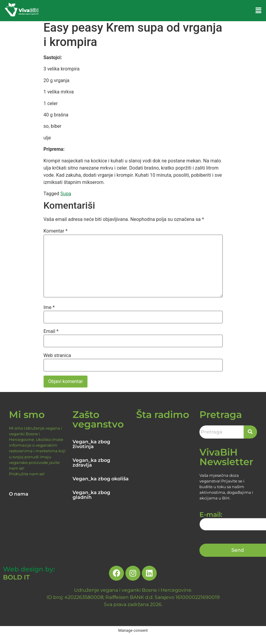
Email (51, 331)
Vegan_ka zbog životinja (91, 444)
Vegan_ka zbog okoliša (101, 479)
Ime (49, 307)
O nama (18, 494)
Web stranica (57, 355)
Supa (65, 193)
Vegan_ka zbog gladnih (91, 495)
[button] (258, 10)
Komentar (56, 231)
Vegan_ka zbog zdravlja (91, 462)
